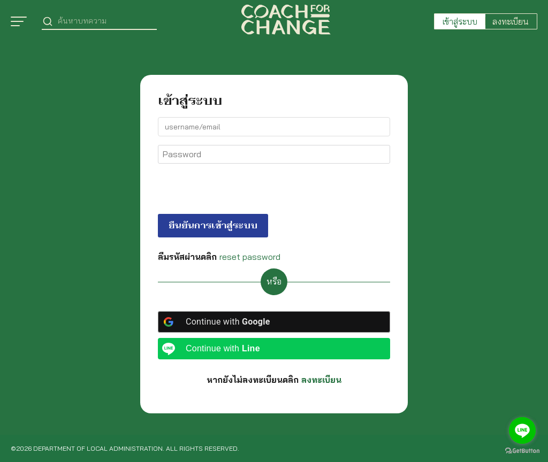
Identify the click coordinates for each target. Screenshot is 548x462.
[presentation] (231, 191)
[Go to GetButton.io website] (522, 451)
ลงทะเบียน (510, 21)
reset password (249, 256)
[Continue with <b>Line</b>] (274, 348)
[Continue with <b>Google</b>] (274, 322)
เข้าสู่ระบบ (460, 21)
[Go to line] (522, 430)
